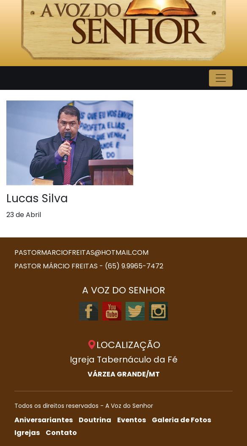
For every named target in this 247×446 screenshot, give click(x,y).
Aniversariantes (43, 420)
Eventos (131, 420)
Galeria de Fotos (181, 420)
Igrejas (27, 433)
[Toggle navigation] (221, 78)
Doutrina (95, 420)
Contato (61, 433)
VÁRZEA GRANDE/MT (124, 374)
